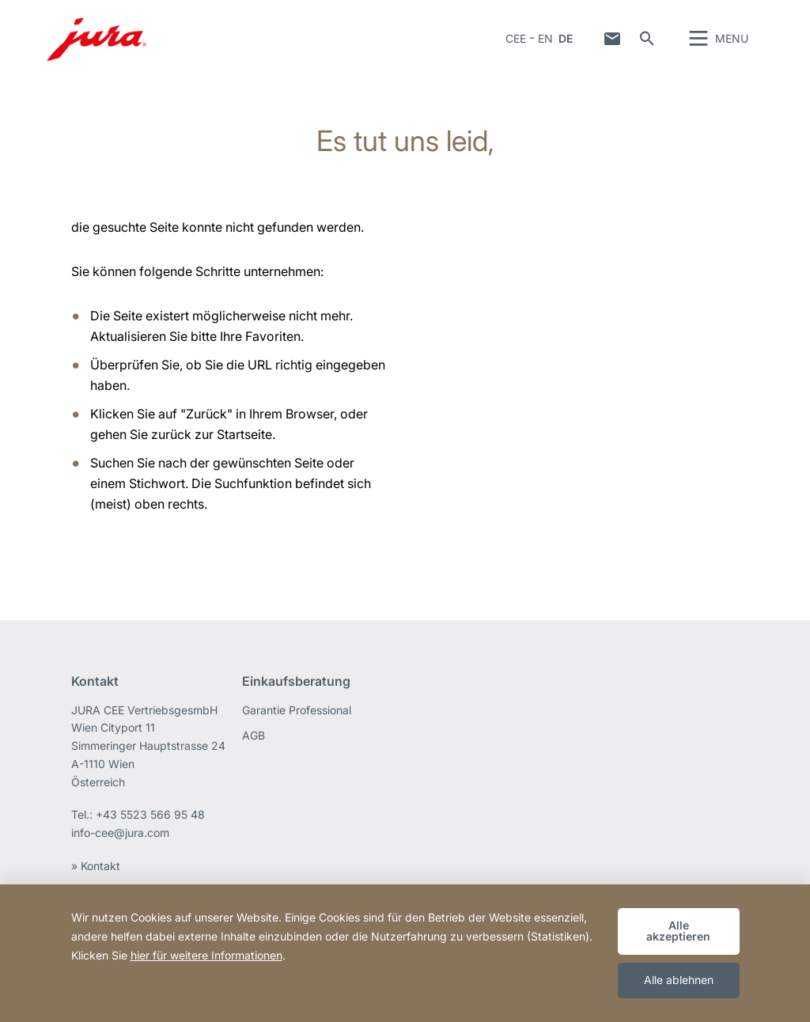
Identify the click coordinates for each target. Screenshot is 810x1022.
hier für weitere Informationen (206, 955)
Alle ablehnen (678, 979)
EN (545, 43)
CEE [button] (515, 43)
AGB (253, 744)
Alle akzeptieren (678, 930)
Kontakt (612, 43)
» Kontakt (95, 874)
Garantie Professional (296, 718)
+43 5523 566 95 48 (150, 824)
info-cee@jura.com (120, 842)
